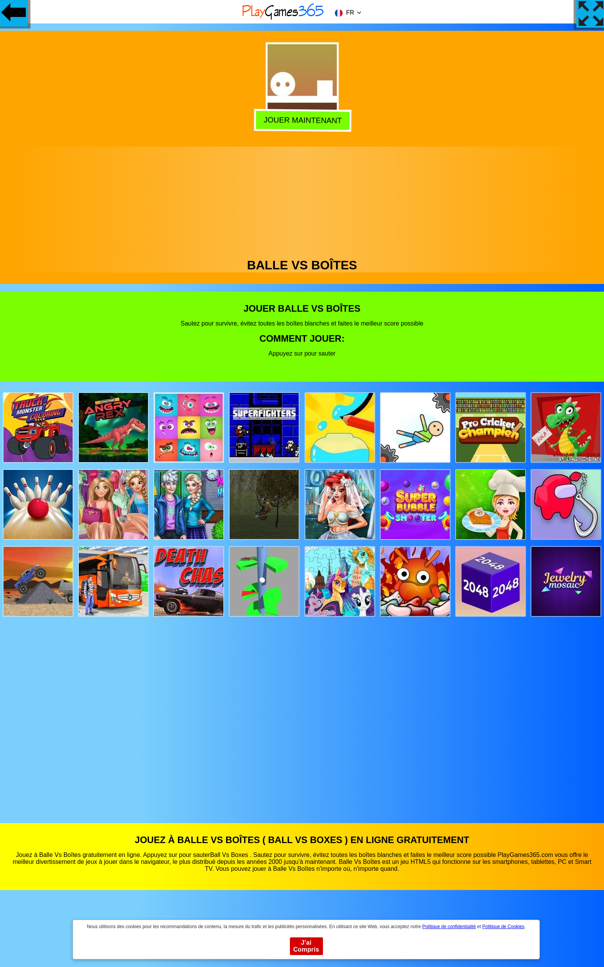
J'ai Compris (306, 946)
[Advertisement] (302, 200)
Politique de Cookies (503, 926)
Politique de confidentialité (449, 926)
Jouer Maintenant (301, 120)
